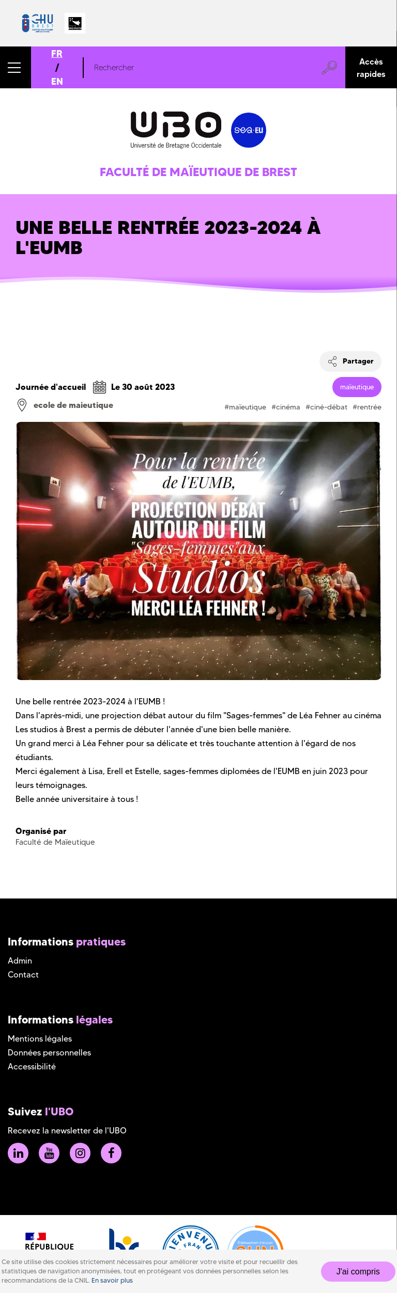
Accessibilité (32, 1066)
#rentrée (367, 407)
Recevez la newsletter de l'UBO (67, 1131)
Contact (23, 975)
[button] (15, 67)
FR (57, 53)
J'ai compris (358, 1271)
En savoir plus (112, 1280)
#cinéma (285, 407)
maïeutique (357, 387)
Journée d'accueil (51, 387)
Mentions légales (40, 1039)
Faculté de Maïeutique (55, 842)
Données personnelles (49, 1053)
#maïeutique (245, 407)
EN (57, 81)
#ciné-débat (326, 407)
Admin (20, 961)
